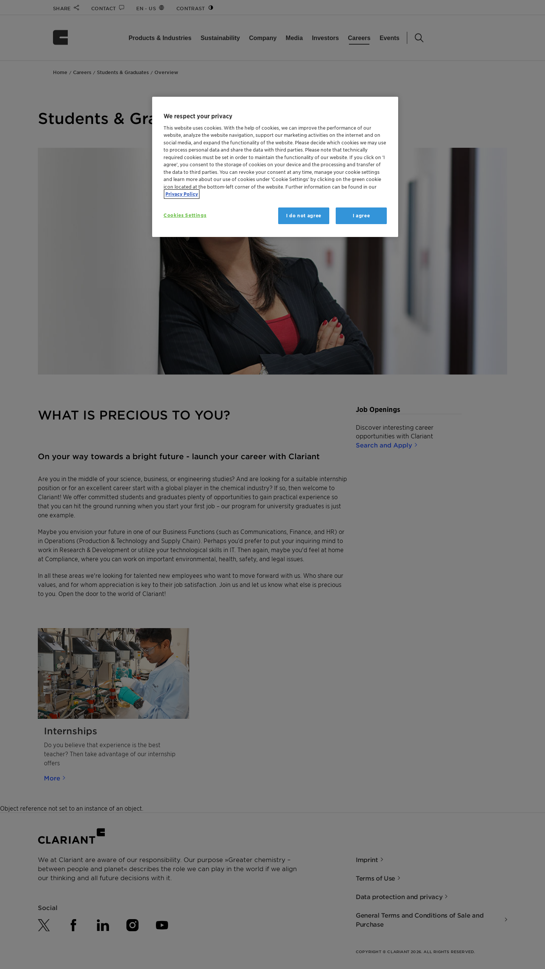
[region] (275, 167)
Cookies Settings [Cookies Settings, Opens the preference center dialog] (185, 215)
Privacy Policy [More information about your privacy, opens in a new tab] (181, 194)
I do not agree (303, 215)
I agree (361, 215)
